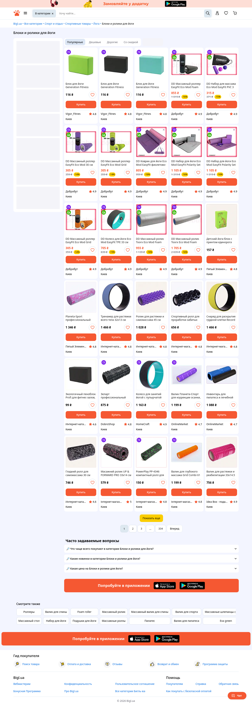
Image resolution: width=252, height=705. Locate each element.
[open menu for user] (217, 13)
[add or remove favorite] (92, 95)
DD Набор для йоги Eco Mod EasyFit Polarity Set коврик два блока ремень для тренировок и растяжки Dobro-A (221, 163)
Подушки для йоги (84, 621)
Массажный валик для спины (149, 612)
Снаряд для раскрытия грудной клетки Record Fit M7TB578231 (221, 318)
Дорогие (112, 42)
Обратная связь (229, 684)
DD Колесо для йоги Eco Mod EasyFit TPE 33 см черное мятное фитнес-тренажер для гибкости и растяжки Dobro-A (116, 240)
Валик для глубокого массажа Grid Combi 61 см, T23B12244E (185, 473)
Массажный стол (29, 621)
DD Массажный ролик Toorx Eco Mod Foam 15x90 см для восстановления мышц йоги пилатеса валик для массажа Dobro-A (185, 240)
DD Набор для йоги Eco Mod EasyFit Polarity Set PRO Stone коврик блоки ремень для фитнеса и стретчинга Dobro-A (186, 163)
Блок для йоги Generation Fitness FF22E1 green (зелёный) (80, 85)
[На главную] (16, 15)
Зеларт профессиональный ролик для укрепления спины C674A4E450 (115, 395)
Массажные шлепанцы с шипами (226, 612)
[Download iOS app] (165, 585)
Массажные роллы (114, 621)
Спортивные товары (78, 23)
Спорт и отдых (54, 23)
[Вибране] (226, 14)
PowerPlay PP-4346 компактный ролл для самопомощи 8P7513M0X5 (150, 473)
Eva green (226, 621)
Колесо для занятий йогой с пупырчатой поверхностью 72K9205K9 (149, 395)
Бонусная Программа (27, 691)
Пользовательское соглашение (134, 684)
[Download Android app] (192, 585)
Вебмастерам (22, 684)
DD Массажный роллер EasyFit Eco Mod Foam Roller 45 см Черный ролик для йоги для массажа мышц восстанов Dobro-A (186, 85)
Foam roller (84, 612)
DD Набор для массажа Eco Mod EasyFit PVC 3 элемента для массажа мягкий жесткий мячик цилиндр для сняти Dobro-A (221, 85)
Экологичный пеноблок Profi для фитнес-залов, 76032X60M (81, 395)
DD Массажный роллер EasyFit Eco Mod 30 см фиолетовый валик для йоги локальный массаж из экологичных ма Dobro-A (81, 163)
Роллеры (29, 612)
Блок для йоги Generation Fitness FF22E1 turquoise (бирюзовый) (147, 85)
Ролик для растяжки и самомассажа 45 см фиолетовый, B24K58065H (150, 318)
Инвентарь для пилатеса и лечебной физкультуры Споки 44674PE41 (219, 395)
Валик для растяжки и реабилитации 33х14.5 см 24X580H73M (220, 473)
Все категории (33, 23)
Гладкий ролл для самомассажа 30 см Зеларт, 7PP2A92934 (78, 473)
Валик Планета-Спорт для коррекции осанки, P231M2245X (186, 395)
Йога (96, 23)
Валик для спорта (186, 612)
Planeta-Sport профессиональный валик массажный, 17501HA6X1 (78, 318)
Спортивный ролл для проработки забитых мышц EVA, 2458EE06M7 (186, 318)
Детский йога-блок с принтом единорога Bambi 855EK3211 (219, 240)
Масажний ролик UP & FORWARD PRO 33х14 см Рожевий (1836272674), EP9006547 (116, 473)
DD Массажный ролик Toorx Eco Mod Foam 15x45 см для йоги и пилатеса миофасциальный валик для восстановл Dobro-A (150, 240)
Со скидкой (131, 42)
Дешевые (95, 42)
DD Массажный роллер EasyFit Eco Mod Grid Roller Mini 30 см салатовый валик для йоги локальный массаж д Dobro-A (116, 163)
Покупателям (174, 684)
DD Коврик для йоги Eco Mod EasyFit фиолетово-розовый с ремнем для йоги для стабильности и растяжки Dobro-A (151, 163)
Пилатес (150, 621)
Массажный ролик (113, 612)
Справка (200, 684)
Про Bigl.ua (71, 691)
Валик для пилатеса (186, 621)
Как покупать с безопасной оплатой (188, 691)
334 (160, 528)
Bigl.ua (17, 23)
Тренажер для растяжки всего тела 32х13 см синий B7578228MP (116, 318)
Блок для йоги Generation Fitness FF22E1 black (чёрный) (115, 85)
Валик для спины (56, 612)
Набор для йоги (56, 621)
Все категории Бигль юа (130, 691)
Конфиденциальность (78, 684)
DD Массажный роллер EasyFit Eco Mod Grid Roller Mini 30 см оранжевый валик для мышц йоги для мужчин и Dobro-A (81, 240)
